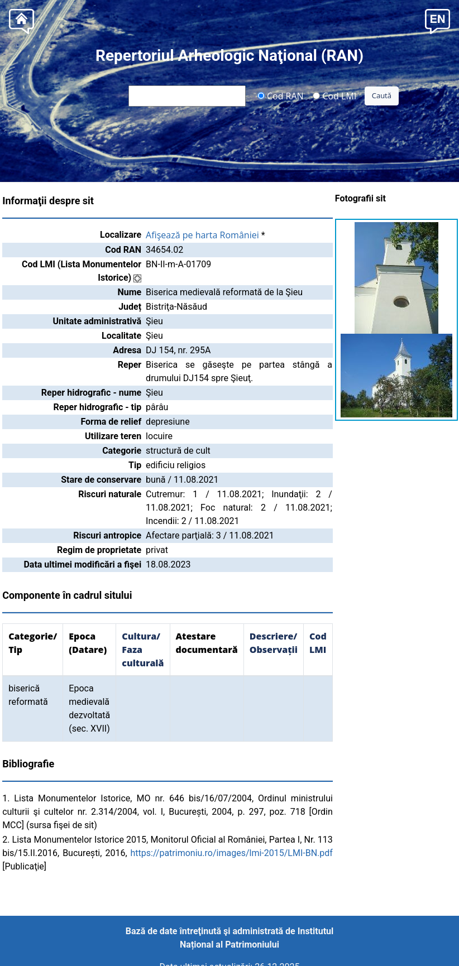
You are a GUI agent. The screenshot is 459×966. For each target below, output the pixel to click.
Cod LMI (334, 95)
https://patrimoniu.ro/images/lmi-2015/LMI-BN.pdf (232, 853)
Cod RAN (280, 95)
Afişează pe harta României (202, 235)
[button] (437, 20)
